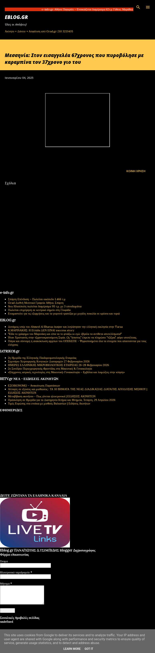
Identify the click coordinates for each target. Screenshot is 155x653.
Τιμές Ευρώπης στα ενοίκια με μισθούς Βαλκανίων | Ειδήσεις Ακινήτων (49, 403)
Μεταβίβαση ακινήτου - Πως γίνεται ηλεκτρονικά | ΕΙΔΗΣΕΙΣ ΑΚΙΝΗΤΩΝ (51, 396)
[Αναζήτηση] (138, 7)
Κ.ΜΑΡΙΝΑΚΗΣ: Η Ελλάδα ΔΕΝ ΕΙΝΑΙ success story (41, 330)
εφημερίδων (39, 492)
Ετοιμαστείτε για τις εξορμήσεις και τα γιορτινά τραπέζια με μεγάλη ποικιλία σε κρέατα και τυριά (64, 313)
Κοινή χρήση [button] (135, 171)
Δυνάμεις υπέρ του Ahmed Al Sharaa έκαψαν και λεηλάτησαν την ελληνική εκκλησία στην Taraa (65, 326)
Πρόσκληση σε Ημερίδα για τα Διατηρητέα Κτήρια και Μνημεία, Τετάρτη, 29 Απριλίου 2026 (61, 400)
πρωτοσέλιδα (24, 492)
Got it (88, 648)
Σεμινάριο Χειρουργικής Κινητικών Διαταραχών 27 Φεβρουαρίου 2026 (49, 361)
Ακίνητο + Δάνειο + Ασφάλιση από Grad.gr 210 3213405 (39, 31)
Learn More (71, 648)
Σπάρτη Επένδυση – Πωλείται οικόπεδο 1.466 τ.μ (37, 299)
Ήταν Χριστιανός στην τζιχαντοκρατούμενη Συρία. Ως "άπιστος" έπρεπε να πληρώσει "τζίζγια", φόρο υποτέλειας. (72, 337)
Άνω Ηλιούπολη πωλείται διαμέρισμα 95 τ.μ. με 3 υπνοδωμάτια (44, 306)
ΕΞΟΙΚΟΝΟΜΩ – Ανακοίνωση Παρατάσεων (34, 385)
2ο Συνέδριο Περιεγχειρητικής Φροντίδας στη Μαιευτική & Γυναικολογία (50, 368)
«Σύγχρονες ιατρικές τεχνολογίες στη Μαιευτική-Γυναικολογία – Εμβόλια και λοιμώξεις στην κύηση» (66, 372)
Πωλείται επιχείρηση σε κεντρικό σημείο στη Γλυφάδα (39, 310)
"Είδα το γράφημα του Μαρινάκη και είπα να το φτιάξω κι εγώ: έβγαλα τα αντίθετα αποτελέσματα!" (65, 334)
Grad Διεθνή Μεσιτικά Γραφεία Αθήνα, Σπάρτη (36, 303)
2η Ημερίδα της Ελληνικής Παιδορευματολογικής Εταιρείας (42, 358)
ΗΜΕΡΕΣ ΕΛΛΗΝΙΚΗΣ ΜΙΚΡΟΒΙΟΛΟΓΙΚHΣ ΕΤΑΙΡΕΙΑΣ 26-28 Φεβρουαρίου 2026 (58, 365)
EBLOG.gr (16, 17)
